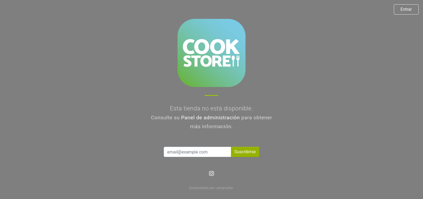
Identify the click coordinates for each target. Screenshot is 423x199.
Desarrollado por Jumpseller (211, 188)
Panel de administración (210, 117)
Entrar (406, 9)
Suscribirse (245, 151)
